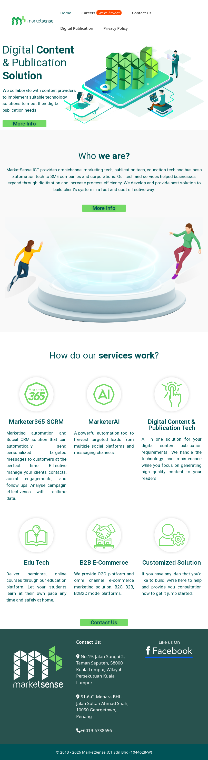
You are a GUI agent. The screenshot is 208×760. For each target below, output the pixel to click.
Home (65, 12)
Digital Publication (76, 28)
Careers (102, 12)
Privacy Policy (115, 28)
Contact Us (141, 12)
